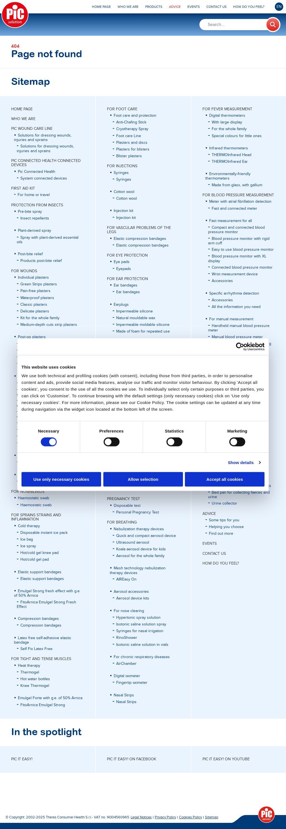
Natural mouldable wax (135, 318)
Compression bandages (40, 625)
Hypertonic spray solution (138, 617)
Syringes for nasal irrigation (139, 631)
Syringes (123, 179)
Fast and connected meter (234, 208)
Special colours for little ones (237, 136)
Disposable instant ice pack (44, 533)
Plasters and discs (131, 142)
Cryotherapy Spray (132, 129)
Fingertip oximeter (131, 682)
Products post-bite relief (41, 261)
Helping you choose (226, 527)
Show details (241, 462)
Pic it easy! (21, 759)
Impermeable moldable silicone (143, 324)
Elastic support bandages (42, 579)
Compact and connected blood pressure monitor (236, 229)
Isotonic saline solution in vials (142, 644)
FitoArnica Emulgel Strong (42, 705)
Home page (22, 109)
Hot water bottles (35, 679)
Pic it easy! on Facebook (131, 759)
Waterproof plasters (37, 298)
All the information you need (236, 307)
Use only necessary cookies (61, 479)
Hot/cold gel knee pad (39, 553)
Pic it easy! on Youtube (226, 759)
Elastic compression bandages (142, 245)
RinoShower (126, 638)
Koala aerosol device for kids (141, 549)
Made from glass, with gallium (237, 185)
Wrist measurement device (235, 274)
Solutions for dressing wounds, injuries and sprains (45, 148)
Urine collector (224, 503)
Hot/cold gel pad (34, 559)
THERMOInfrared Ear (230, 161)
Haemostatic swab (36, 505)
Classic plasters (33, 304)
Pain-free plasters (35, 291)
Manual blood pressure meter (237, 337)
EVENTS (209, 543)
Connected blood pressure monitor (242, 267)
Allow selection (143, 479)
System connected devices (43, 178)
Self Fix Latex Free (36, 649)
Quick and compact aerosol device (146, 536)
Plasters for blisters (132, 149)
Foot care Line (128, 136)
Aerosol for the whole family (140, 556)
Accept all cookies (224, 479)
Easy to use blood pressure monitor (243, 249)
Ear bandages (128, 292)
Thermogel (29, 672)
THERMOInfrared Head (231, 155)
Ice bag (26, 539)
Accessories (222, 281)
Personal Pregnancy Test (137, 512)
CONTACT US (214, 553)
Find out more (221, 533)
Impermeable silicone (134, 311)
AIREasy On (126, 579)
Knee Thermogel (34, 686)
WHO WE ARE (23, 119)
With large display (227, 122)
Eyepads (123, 269)
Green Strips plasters (38, 284)
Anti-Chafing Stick (131, 122)
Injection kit (126, 218)
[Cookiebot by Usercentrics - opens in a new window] (240, 346)
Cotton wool (126, 198)
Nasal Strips (126, 702)
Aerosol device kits (132, 598)
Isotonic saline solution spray (141, 624)
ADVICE (209, 514)
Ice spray (28, 546)
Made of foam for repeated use (143, 331)
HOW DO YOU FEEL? (220, 563)
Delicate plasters (34, 311)
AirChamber (126, 663)
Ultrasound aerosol (132, 542)
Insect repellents (34, 218)
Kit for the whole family (39, 318)
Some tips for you (224, 520)
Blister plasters (129, 156)
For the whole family (229, 129)
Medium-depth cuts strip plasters (48, 324)
